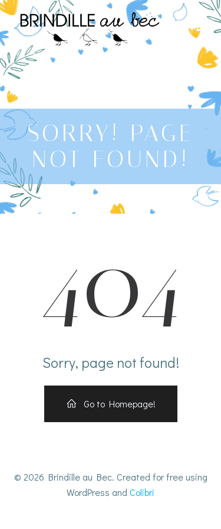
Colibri (142, 492)
